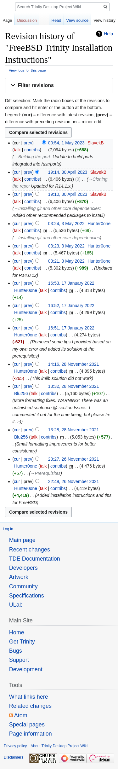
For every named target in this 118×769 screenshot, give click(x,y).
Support (19, 660)
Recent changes (29, 549)
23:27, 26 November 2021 (73, 459)
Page (7, 20)
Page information (30, 734)
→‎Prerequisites (46, 473)
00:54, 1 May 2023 (66, 142)
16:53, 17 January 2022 (71, 283)
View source (77, 20)
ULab (16, 605)
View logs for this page (27, 70)
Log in (8, 529)
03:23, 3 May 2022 (66, 245)
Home (16, 632)
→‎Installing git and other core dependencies (57, 208)
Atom (20, 715)
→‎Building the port (32, 156)
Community (23, 586)
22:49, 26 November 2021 (73, 481)
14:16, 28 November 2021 (73, 364)
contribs (32, 149)
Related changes (30, 706)
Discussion (27, 20)
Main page (22, 540)
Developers (23, 568)
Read (56, 20)
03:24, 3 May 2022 (66, 223)
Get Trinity (22, 641)
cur (17, 172)
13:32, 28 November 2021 (73, 386)
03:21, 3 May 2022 (66, 261)
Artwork (18, 577)
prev (28, 142)
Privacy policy (15, 746)
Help (108, 33)
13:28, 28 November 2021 (73, 429)
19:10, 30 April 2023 (67, 194)
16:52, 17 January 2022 (71, 305)
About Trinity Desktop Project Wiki (59, 746)
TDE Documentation (34, 559)
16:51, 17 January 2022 (71, 327)
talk (17, 149)
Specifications (26, 595)
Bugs (15, 651)
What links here (28, 697)
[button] (59, 85)
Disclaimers (13, 757)
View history (104, 20)
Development (25, 669)
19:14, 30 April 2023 (67, 172)
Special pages (27, 724)
